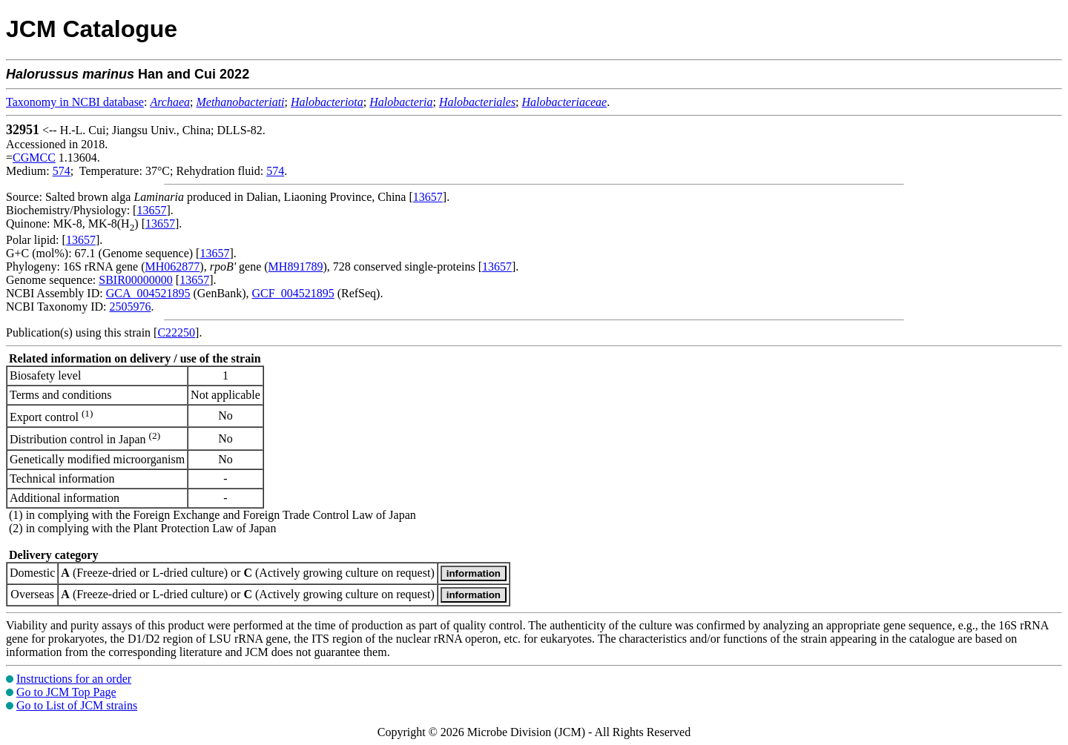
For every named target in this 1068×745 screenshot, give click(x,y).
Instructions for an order (73, 678)
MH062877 (172, 266)
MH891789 (295, 266)
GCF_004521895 (293, 293)
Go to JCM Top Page (66, 692)
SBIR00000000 (136, 280)
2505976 (130, 306)
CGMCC (34, 157)
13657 (428, 197)
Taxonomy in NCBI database (75, 102)
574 (61, 171)
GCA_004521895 (148, 293)
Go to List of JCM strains (76, 705)
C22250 (176, 332)
